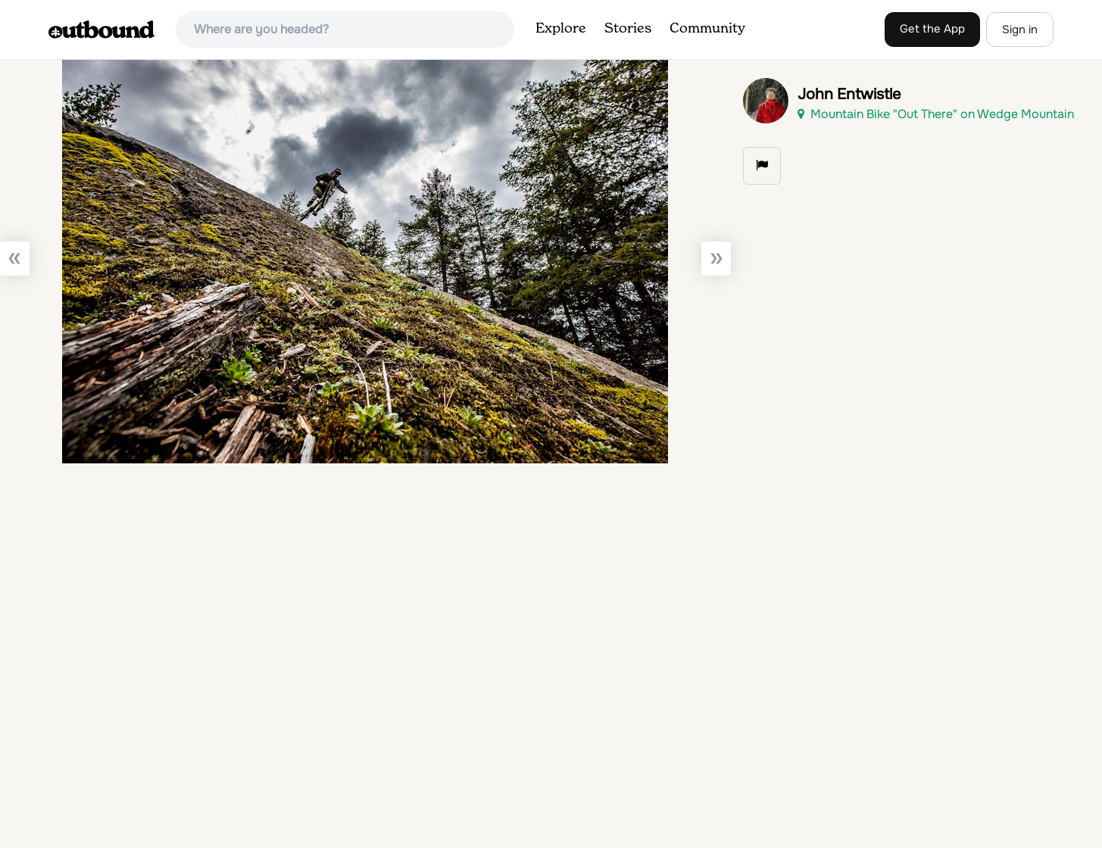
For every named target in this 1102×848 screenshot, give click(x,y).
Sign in (1020, 29)
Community (707, 29)
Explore (560, 29)
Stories (627, 29)
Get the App (932, 28)
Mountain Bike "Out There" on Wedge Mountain (936, 114)
